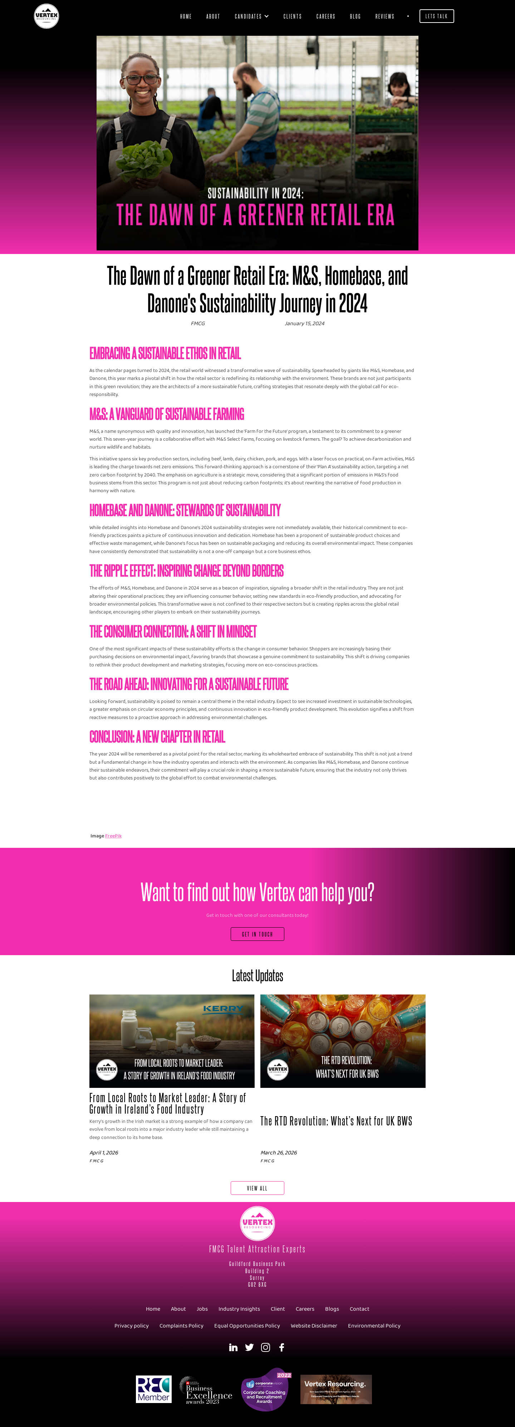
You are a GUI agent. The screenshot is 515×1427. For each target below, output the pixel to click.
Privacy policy (131, 1325)
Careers (326, 16)
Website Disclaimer (314, 1325)
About (213, 16)
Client (278, 1309)
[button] (252, 16)
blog (355, 16)
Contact (359, 1309)
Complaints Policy (181, 1325)
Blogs (332, 1309)
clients (293, 16)
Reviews (385, 16)
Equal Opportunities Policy (247, 1325)
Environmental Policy (374, 1325)
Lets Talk (437, 16)
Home (186, 16)
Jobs (202, 1309)
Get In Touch (257, 933)
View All (257, 1187)
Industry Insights (239, 1309)
